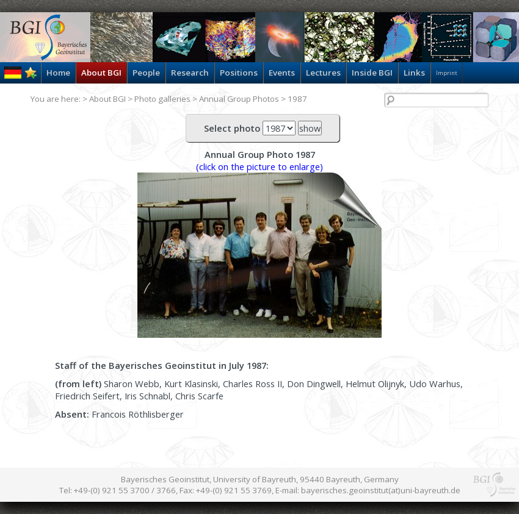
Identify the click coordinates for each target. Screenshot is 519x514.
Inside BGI (372, 72)
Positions (239, 72)
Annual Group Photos (239, 98)
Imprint (446, 73)
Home (58, 72)
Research (190, 72)
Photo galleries (162, 98)
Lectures (323, 72)
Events (282, 72)
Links (414, 72)
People (146, 72)
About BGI (101, 72)
